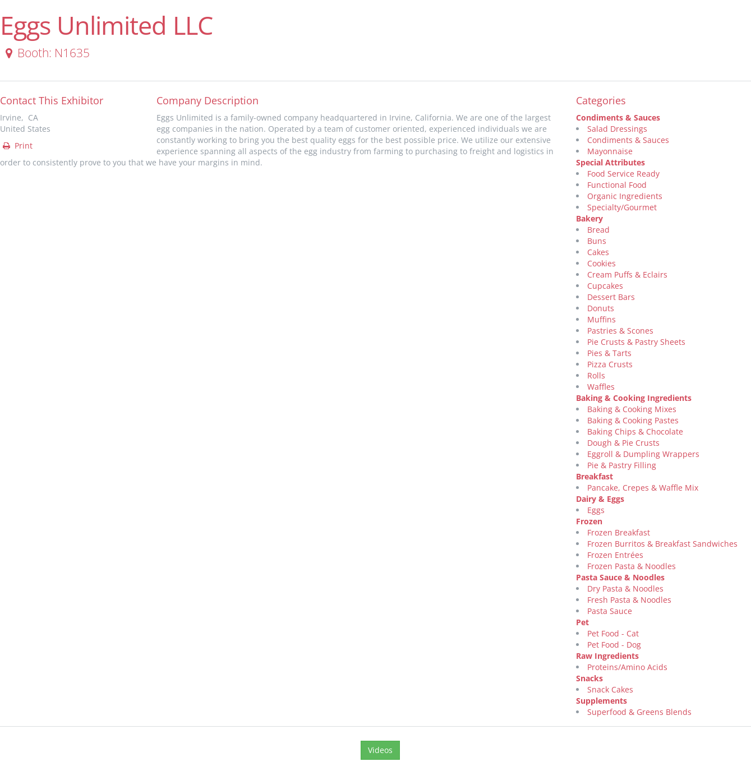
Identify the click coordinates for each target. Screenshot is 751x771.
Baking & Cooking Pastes (633, 420)
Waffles (601, 386)
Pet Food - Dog (614, 644)
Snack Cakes (610, 689)
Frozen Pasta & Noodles (631, 566)
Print (17, 145)
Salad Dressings (617, 128)
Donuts (600, 308)
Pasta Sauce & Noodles (620, 577)
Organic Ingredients (624, 196)
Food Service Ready (623, 173)
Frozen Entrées (615, 555)
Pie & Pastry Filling (621, 465)
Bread (598, 229)
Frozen (589, 521)
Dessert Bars (611, 297)
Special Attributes (610, 162)
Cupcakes (605, 285)
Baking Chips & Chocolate (635, 431)
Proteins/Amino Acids (627, 667)
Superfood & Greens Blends (639, 712)
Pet (582, 622)
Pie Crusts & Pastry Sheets (636, 341)
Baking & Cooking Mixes (631, 409)
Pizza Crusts (610, 364)
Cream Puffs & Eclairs (627, 274)
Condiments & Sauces (618, 117)
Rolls (596, 375)
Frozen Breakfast (618, 532)
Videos (380, 750)
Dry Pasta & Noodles (625, 588)
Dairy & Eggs (600, 498)
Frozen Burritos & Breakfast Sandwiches (662, 543)
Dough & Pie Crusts (623, 442)
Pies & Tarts (609, 353)
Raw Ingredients (607, 655)
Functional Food (617, 184)
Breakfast (594, 476)
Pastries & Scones (620, 330)
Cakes (598, 252)
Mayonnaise (610, 151)
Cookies (601, 263)
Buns (596, 241)
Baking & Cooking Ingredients (634, 398)
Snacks (589, 678)
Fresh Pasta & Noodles (629, 599)
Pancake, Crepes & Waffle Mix (642, 487)
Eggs (596, 510)
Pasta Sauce (609, 611)
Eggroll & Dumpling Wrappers (643, 454)
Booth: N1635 (45, 53)
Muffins (601, 319)
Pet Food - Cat (613, 633)
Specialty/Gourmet (622, 207)
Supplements (601, 700)
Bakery (589, 218)
